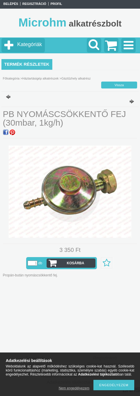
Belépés (10, 3)
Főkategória (11, 78)
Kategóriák (29, 44)
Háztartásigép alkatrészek (40, 78)
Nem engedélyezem (74, 388)
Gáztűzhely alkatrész (76, 78)
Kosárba (75, 263)
